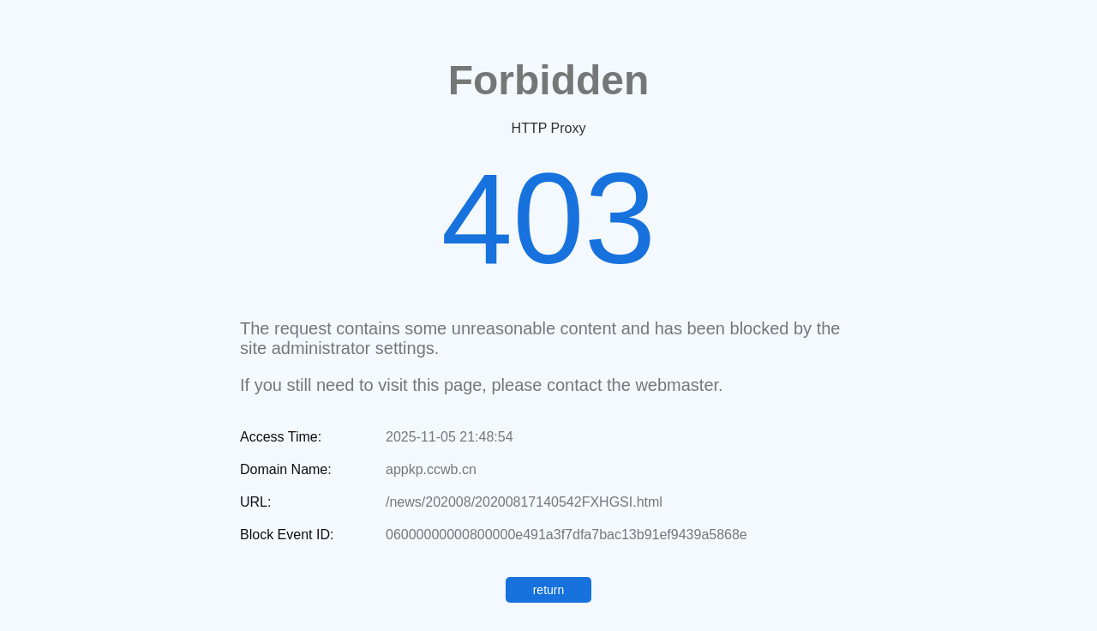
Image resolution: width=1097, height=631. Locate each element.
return (549, 590)
